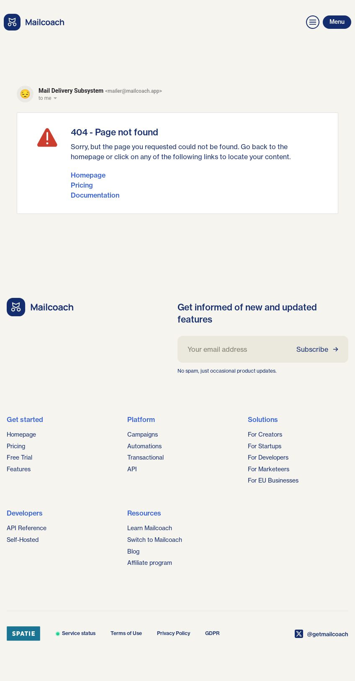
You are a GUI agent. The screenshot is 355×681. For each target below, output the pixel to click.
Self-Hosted (23, 540)
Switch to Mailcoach (154, 540)
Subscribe (317, 349)
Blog (133, 551)
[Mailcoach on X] (321, 634)
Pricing (82, 185)
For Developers (268, 457)
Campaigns (142, 434)
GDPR (212, 633)
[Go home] (40, 307)
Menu (337, 21)
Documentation (95, 195)
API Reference (26, 528)
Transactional (145, 457)
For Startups (264, 446)
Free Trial (19, 457)
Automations (144, 446)
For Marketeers (268, 469)
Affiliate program (149, 563)
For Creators (265, 434)
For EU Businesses (273, 480)
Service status (75, 633)
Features (19, 469)
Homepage (88, 175)
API (132, 469)
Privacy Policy (173, 633)
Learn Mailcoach (149, 528)
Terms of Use (126, 633)
